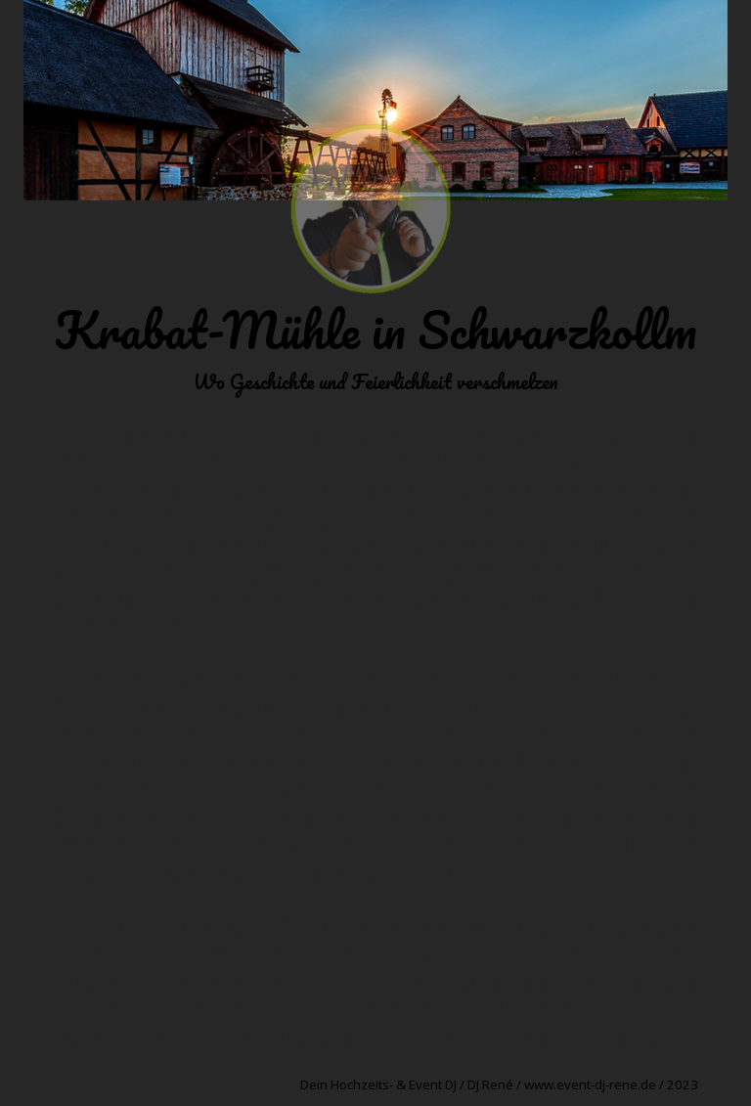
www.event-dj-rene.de (590, 1084)
